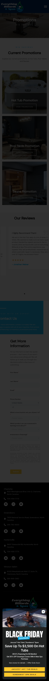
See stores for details (17, 663)
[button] (43, 611)
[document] (24, 340)
